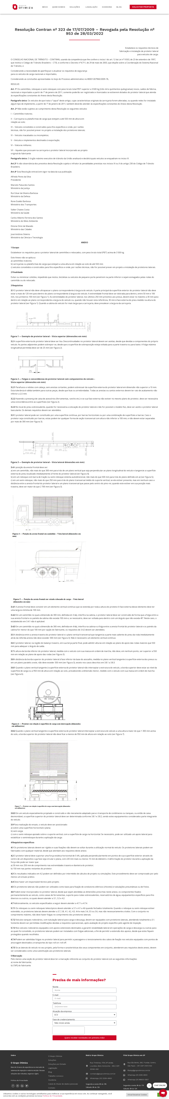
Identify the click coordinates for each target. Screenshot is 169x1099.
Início (45, 7)
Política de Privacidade (19, 1080)
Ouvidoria (107, 7)
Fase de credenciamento (64, 1019)
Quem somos (58, 7)
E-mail (55, 995)
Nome (55, 987)
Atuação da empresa (62, 1011)
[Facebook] (13, 1086)
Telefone (57, 1003)
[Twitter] (27, 1086)
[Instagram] (17, 1086)
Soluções (75, 7)
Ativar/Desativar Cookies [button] (137, 1095)
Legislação (91, 7)
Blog (119, 7)
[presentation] (68, 1030)
